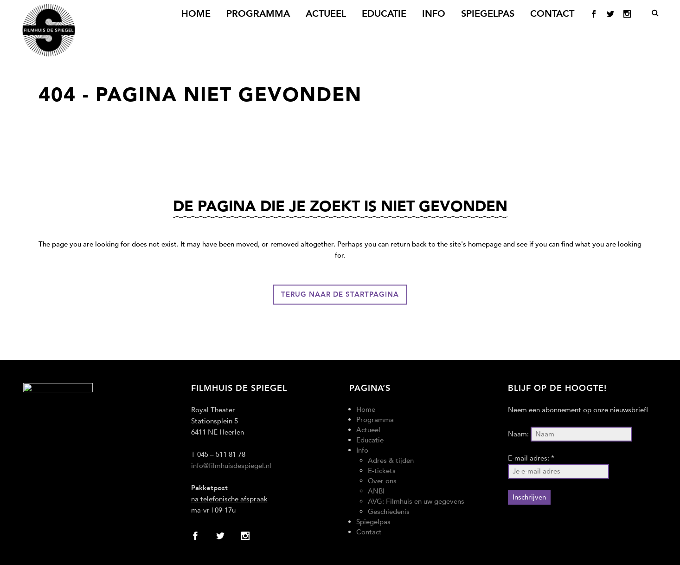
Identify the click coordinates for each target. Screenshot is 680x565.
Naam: (518, 434)
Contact (369, 532)
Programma (375, 419)
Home (365, 409)
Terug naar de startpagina (340, 294)
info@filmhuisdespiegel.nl (231, 465)
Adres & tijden (391, 460)
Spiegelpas (373, 521)
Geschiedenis (389, 511)
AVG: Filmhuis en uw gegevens (416, 501)
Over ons (382, 481)
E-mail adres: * (531, 458)
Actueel (368, 430)
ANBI (376, 491)
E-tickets (382, 470)
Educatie (370, 440)
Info (362, 450)
